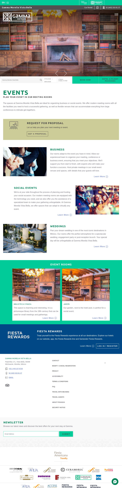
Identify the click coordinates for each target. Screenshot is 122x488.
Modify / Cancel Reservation (64, 366)
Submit (66, 434)
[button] (57, 73)
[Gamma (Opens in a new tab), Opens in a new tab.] (84, 2)
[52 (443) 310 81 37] (14, 373)
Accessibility (57, 376)
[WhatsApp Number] (97, 7)
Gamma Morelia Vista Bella (17, 7)
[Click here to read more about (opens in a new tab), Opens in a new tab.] (16, 470)
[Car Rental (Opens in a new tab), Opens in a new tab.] (88, 7)
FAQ (53, 387)
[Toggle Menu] (116, 14)
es (8, 2)
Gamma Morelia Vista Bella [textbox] (10, 80)
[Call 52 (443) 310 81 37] (111, 7)
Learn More (101, 176)
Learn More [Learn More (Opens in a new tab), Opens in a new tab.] (87, 346)
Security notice (58, 407)
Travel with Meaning (60, 392)
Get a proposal (37, 134)
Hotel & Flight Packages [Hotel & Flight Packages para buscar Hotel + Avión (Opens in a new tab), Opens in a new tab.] (110, 80)
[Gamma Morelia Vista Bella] (17, 17)
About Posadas (58, 402)
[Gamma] (96, 2)
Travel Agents (58, 397)
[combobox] (22, 80)
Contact (55, 361)
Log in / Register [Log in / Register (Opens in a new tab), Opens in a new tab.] (107, 346)
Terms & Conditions (60, 381)
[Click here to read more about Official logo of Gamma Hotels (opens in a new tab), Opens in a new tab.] (83, 477)
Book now (85, 80)
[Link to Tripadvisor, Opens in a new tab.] (7, 385)
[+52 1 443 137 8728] (14, 368)
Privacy (55, 371)
